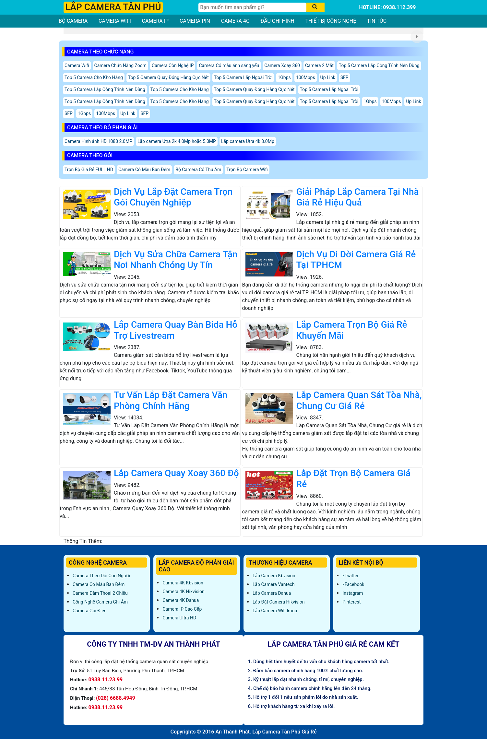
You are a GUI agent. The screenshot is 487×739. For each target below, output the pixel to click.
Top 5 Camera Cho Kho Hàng (94, 77)
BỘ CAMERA (73, 21)
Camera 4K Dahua (180, 600)
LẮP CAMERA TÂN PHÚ (113, 7)
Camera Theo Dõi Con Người (101, 575)
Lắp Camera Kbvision (274, 575)
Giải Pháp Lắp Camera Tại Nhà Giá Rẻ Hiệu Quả (357, 197)
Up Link (327, 77)
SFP (344, 77)
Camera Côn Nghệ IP (173, 65)
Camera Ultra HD (179, 617)
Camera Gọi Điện (89, 610)
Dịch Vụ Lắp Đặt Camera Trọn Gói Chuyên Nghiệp (173, 197)
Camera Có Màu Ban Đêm (144, 169)
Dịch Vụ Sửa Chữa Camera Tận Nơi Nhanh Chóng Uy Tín (175, 260)
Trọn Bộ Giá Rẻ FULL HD (89, 169)
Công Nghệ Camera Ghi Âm (100, 601)
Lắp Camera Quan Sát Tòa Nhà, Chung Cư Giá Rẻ (359, 400)
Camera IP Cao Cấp (182, 609)
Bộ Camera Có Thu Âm (198, 169)
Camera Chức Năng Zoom (120, 65)
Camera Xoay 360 (282, 65)
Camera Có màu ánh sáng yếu (229, 65)
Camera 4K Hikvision (183, 591)
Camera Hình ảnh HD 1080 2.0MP (98, 141)
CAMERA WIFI (115, 21)
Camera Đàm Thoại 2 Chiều (100, 593)
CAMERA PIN (195, 21)
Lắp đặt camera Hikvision (279, 601)
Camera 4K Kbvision (182, 582)
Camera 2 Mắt (319, 65)
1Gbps (284, 77)
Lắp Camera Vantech (273, 584)
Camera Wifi (77, 65)
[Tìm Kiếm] (252, 7)
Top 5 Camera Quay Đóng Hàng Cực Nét (168, 77)
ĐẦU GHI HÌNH (277, 21)
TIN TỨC (376, 21)
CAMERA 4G (235, 21)
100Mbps (305, 77)
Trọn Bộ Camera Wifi (246, 169)
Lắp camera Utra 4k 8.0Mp (247, 141)
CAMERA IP (155, 21)
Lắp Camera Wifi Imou (275, 610)
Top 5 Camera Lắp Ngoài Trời (243, 77)
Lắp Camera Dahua (272, 593)
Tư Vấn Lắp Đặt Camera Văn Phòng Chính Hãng (170, 400)
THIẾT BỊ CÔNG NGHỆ (330, 21)
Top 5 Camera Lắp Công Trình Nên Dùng (379, 65)
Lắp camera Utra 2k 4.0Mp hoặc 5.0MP (176, 141)
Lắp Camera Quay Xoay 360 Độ (176, 473)
